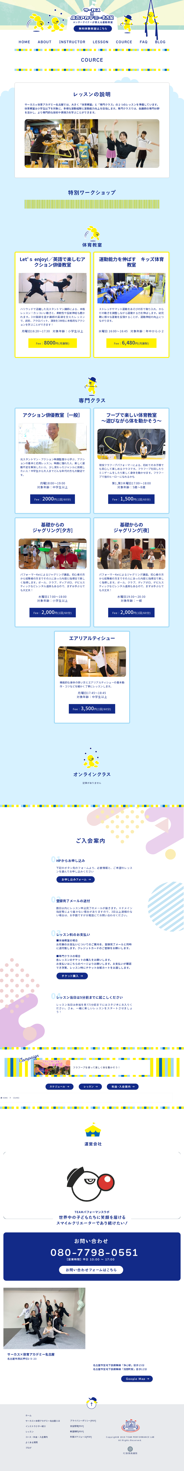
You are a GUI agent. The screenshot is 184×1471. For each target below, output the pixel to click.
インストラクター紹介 (36, 1426)
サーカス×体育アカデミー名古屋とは (43, 1420)
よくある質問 (32, 1442)
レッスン (30, 1431)
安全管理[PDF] (77, 1426)
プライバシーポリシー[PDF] (83, 1420)
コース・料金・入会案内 (37, 1436)
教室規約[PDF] (77, 1431)
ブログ (29, 1447)
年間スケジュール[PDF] (81, 1436)
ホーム (29, 1415)
